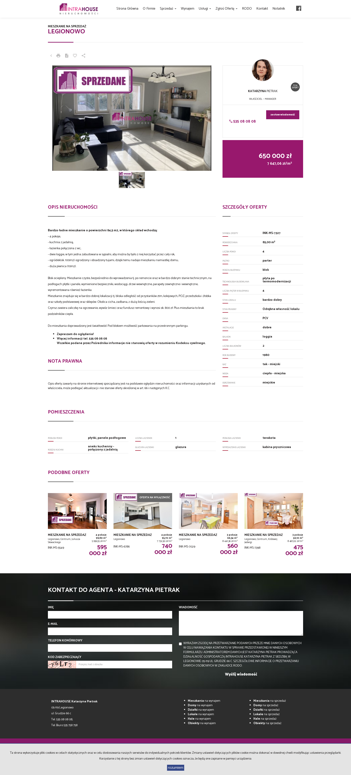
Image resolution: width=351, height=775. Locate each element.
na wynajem (204, 701)
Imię (51, 607)
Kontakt (262, 8)
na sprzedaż (269, 701)
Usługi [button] (205, 8)
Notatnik (278, 8)
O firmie (149, 8)
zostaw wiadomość (283, 115)
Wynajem (187, 8)
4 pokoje (54, 236)
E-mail (53, 624)
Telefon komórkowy (65, 641)
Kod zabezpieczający (64, 657)
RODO (247, 8)
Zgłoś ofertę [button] (227, 8)
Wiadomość (188, 607)
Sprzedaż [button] (168, 8)
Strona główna (127, 8)
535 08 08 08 (242, 121)
